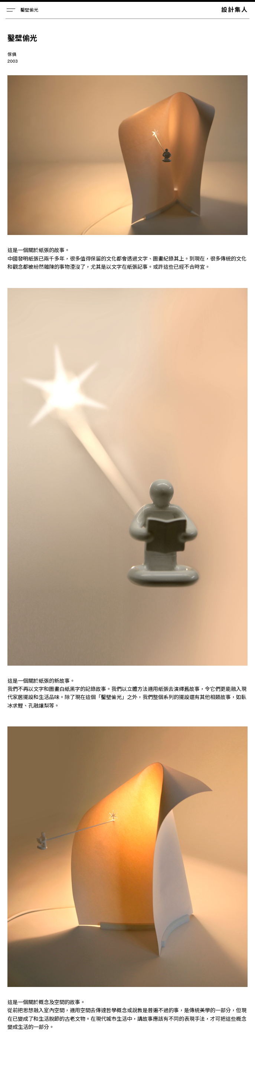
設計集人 (234, 9)
